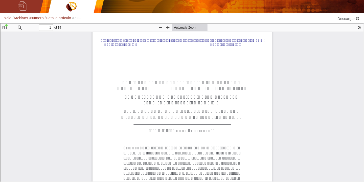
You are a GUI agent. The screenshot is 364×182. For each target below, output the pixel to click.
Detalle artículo (59, 18)
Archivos (21, 18)
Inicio (7, 18)
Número (37, 18)
